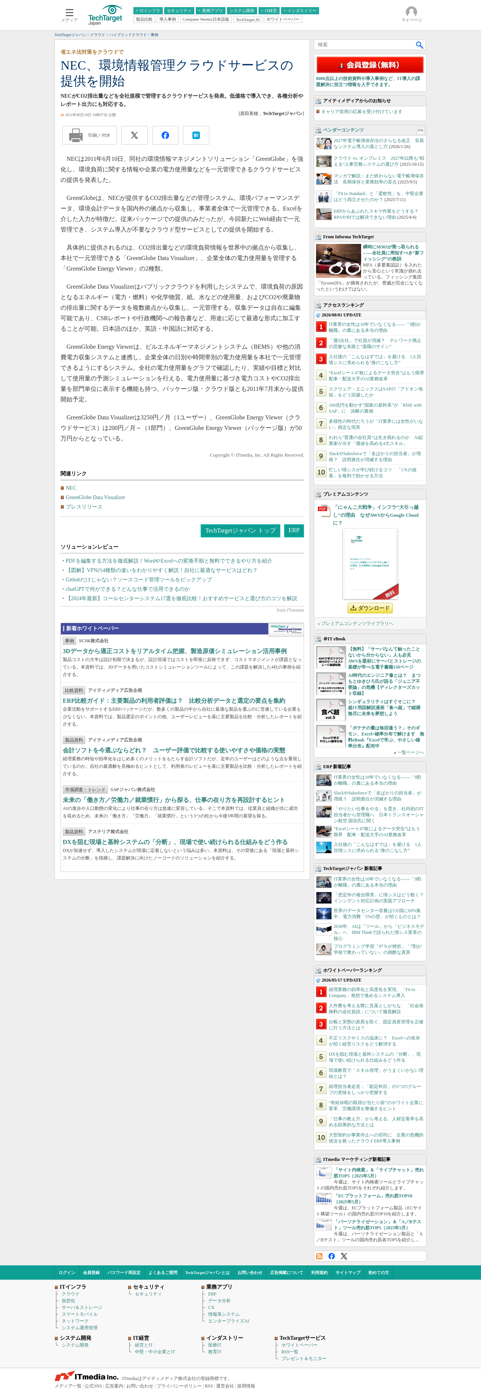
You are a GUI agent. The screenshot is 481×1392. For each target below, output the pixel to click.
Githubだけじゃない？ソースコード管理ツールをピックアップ (139, 580)
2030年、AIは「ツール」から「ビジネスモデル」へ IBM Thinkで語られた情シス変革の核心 (379, 932)
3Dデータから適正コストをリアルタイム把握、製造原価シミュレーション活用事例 (175, 651)
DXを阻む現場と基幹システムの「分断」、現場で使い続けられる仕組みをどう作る (175, 842)
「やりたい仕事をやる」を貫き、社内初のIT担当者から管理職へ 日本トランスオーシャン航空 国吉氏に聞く (379, 814)
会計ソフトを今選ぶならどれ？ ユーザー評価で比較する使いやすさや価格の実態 (174, 750)
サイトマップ (348, 1272)
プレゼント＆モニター (304, 1358)
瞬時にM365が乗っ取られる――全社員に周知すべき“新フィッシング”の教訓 (393, 253)
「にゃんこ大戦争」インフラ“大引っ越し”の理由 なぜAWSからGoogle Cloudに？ (376, 515)
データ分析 (219, 1300)
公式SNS (93, 1386)
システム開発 (75, 1345)
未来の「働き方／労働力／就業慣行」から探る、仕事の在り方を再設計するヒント (174, 800)
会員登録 (91, 1272)
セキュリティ (148, 1294)
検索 (420, 44)
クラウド (71, 1294)
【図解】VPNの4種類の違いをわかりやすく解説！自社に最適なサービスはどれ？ (162, 570)
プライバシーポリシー (179, 1386)
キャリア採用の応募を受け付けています (361, 111)
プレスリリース (84, 507)
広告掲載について (286, 1272)
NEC (71, 488)
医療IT (214, 1345)
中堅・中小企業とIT (155, 1351)
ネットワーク (75, 1321)
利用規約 (319, 1272)
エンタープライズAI (228, 1321)
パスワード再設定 (124, 1272)
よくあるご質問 (162, 1272)
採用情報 (246, 1386)
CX (211, 1307)
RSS (319, 1256)
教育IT (214, 1351)
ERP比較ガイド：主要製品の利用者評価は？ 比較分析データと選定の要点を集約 (174, 701)
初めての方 (378, 1272)
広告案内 (114, 1386)
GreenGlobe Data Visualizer (95, 497)
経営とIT (144, 1345)
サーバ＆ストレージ (82, 1307)
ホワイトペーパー (299, 1345)
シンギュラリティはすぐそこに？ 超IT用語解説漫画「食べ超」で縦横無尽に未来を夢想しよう (384, 707)
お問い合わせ (249, 1272)
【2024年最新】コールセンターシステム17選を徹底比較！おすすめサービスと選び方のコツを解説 (181, 598)
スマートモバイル (80, 1314)
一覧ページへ (410, 752)
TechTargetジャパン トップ (240, 530)
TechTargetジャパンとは (207, 1272)
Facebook (331, 1256)
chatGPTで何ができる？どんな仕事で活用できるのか (128, 589)
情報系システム (224, 1314)
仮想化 (68, 1300)
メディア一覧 (68, 1386)
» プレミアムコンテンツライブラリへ (355, 623)
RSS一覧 (289, 1351)
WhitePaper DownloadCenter (286, 630)
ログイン (67, 1272)
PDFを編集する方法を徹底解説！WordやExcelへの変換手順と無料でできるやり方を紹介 (169, 561)
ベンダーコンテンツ (343, 130)
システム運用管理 (80, 1327)
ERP (294, 530)
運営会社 (225, 1386)
